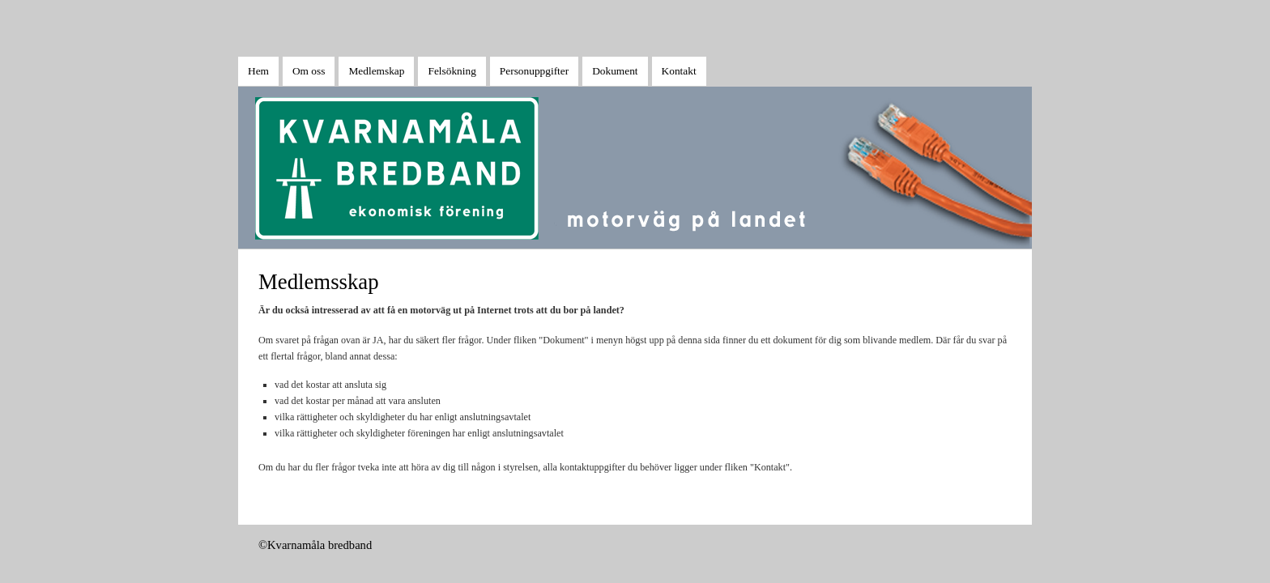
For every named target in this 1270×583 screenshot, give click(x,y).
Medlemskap (376, 71)
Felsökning (451, 71)
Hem (258, 71)
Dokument (614, 71)
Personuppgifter (534, 71)
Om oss (308, 71)
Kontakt (679, 71)
